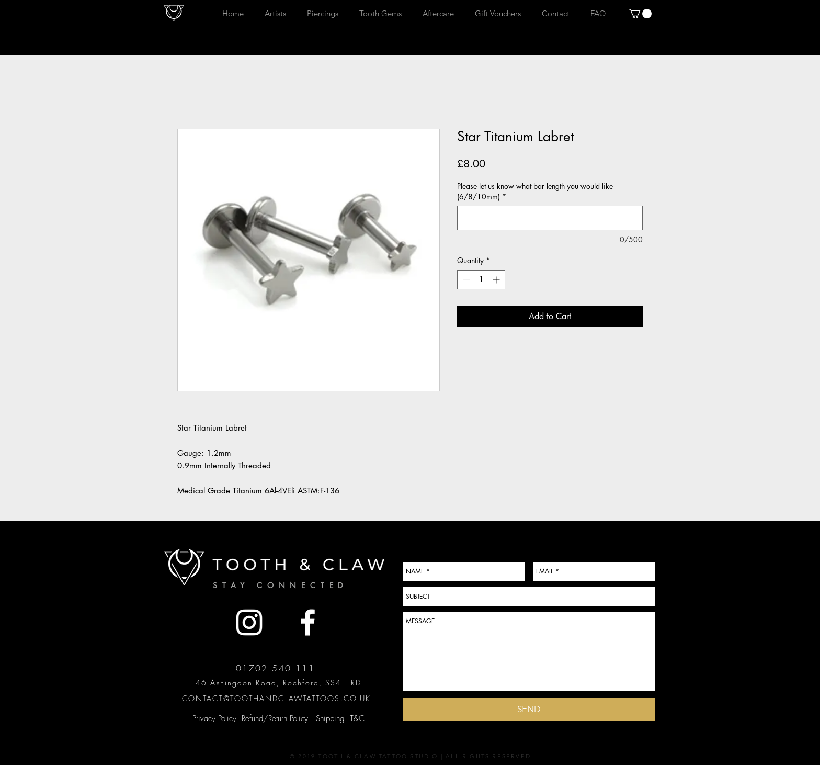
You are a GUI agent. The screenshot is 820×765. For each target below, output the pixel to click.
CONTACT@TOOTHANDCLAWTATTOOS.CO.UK (276, 698)
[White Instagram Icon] (249, 622)
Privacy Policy (214, 718)
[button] (640, 13)
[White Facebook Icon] (307, 622)
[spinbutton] (481, 280)
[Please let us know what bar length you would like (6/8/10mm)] (550, 218)
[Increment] (497, 280)
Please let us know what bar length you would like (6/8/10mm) (535, 191)
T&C (356, 718)
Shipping (330, 718)
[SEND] (529, 709)
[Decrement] (465, 280)
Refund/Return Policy (276, 718)
